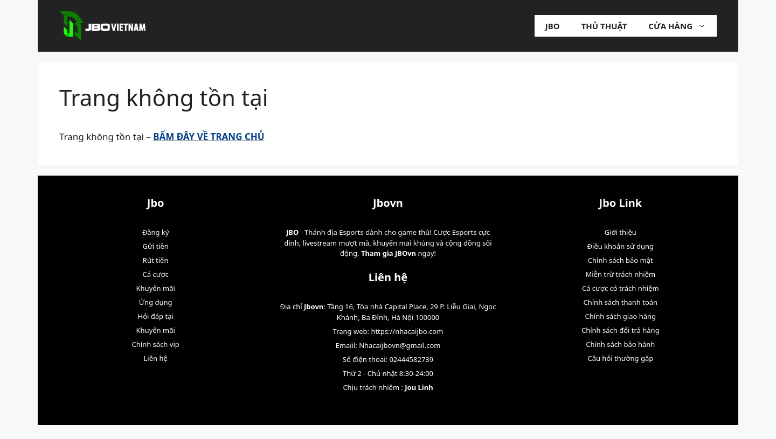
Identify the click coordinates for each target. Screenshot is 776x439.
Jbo (552, 25)
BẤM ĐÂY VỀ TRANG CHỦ (208, 136)
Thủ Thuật (604, 25)
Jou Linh (419, 387)
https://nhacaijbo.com (407, 331)
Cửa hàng (682, 26)
